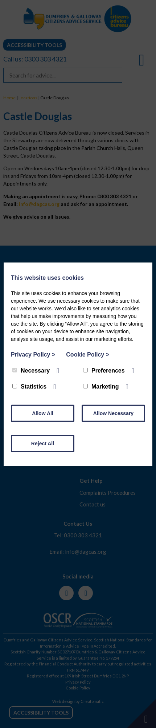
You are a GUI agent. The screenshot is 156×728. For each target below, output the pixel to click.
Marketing (101, 386)
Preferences (104, 370)
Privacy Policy (33, 354)
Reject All (42, 443)
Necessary (31, 370)
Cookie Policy (87, 354)
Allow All (42, 413)
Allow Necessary (113, 413)
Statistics (29, 386)
